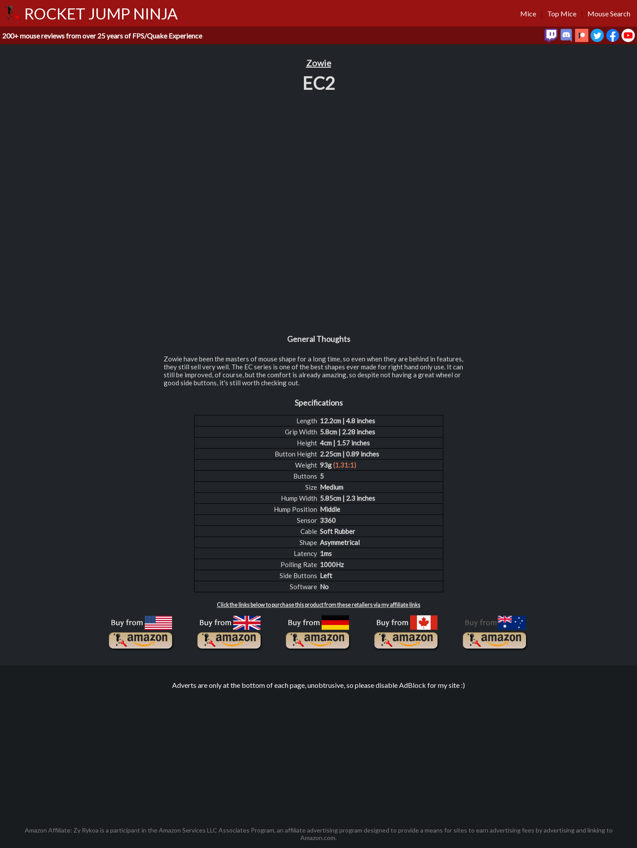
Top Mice (561, 13)
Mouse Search (608, 13)
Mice (528, 13)
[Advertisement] (318, 753)
